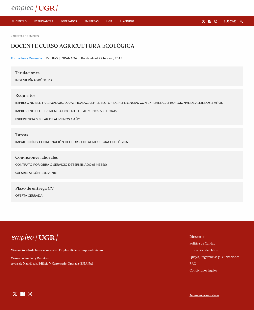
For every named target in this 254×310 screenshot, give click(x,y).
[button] (203, 21)
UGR (109, 21)
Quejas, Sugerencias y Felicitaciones (214, 257)
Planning (127, 21)
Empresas (92, 21)
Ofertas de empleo (25, 36)
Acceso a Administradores (204, 295)
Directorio (197, 236)
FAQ (193, 263)
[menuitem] (19, 21)
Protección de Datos (203, 250)
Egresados (69, 21)
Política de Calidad (202, 243)
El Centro (19, 21)
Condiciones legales (203, 270)
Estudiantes (43, 21)
